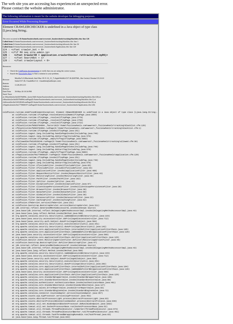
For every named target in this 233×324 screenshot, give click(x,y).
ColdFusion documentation (29, 74)
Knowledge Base (25, 76)
